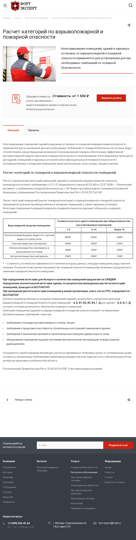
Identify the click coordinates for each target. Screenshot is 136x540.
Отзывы (7, 492)
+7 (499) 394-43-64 (19, 523)
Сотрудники (9, 487)
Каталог (42, 461)
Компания (9, 461)
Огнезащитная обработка (84, 485)
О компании (9, 467)
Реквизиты (9, 502)
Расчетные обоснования (84, 472)
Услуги (75, 461)
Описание (13, 130)
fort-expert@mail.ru (109, 523)
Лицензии (8, 477)
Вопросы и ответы (115, 482)
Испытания (77, 503)
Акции (108, 467)
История (7, 472)
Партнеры (8, 482)
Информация (113, 461)
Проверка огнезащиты (83, 508)
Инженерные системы (83, 498)
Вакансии (8, 497)
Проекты (33, 130)
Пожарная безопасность (84, 467)
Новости (109, 472)
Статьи (109, 477)
